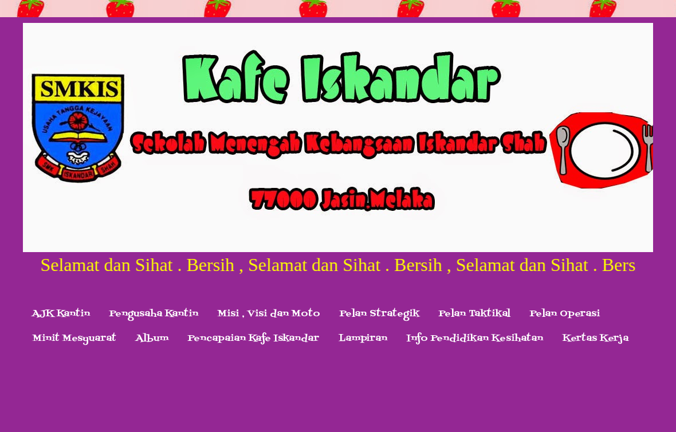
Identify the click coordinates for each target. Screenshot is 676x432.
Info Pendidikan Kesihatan (475, 338)
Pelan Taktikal (474, 314)
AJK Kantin (61, 314)
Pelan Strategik (379, 314)
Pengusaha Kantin (153, 314)
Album (152, 338)
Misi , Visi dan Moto (269, 314)
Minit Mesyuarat (74, 338)
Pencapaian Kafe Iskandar (253, 338)
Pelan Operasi (565, 314)
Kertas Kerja (595, 338)
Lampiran (363, 338)
